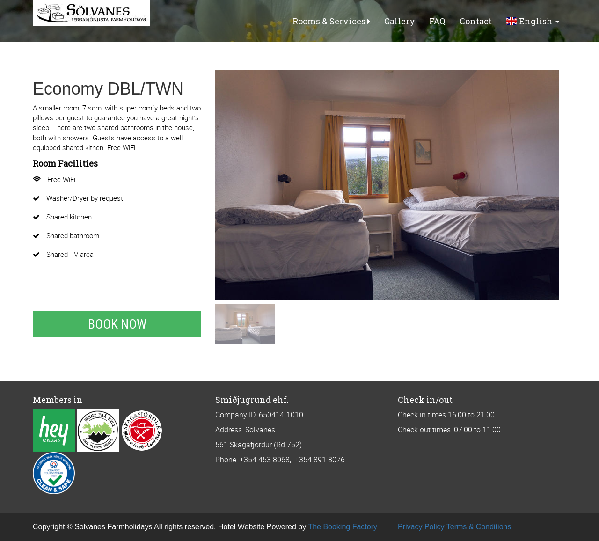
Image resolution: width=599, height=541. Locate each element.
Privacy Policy (421, 527)
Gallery (399, 21)
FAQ (437, 21)
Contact (476, 21)
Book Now (117, 324)
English (532, 21)
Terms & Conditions (478, 527)
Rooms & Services (331, 21)
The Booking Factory (342, 527)
